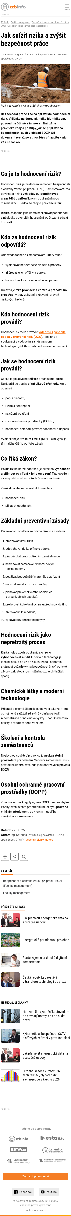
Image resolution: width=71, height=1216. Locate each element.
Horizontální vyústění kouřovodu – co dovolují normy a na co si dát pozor (46, 1016)
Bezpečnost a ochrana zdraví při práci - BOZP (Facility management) (33, 883)
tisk (5, 857)
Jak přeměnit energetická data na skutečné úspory (45, 920)
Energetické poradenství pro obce (46, 940)
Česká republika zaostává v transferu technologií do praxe (44, 979)
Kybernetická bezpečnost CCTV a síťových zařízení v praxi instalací (46, 1036)
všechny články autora (39, 839)
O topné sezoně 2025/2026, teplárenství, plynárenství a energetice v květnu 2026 (41, 1075)
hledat (24, 857)
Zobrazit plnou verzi (35, 1176)
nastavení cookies (35, 1209)
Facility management (20, 22)
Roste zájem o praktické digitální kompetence (45, 960)
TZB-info (5, 22)
